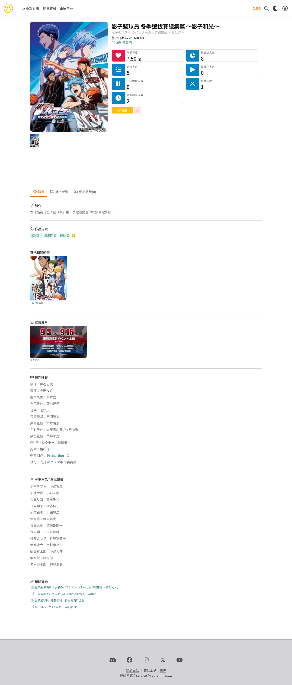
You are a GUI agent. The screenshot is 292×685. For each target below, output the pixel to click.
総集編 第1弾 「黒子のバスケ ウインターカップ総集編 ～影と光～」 (75, 587)
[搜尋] (266, 8)
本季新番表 (30, 8)
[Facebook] (129, 660)
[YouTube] (179, 660)
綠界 (163, 670)
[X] (162, 660)
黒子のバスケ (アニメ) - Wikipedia (53, 607)
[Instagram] (146, 660)
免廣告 (257, 8)
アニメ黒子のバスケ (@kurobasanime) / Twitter (63, 594)
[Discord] (112, 660)
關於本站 (132, 670)
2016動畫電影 (122, 42)
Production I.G (58, 455)
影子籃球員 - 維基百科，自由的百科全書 (57, 600)
